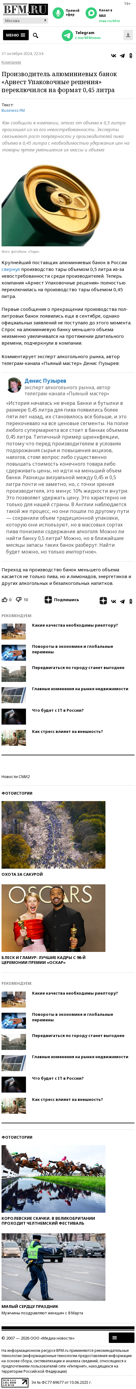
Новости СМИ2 (16, 776)
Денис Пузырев (45, 381)
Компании (11, 62)
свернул (11, 269)
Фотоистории (17, 793)
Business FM (13, 110)
